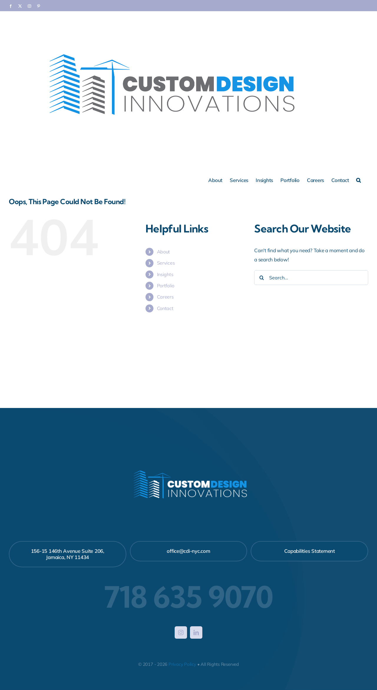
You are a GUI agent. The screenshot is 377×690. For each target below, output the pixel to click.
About (163, 252)
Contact (165, 308)
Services (166, 263)
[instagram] (181, 632)
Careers (165, 297)
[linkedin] (196, 632)
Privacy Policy (182, 664)
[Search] (261, 277)
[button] (358, 180)
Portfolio (166, 286)
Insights (165, 274)
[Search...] (311, 277)
